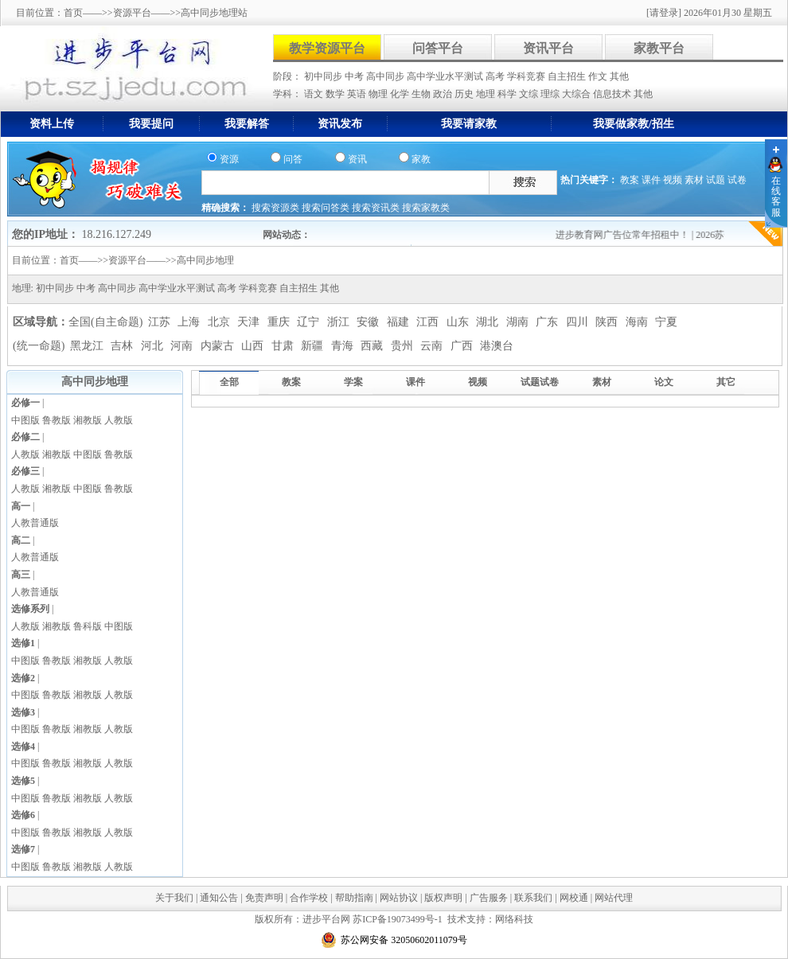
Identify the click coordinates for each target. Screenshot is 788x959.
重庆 (280, 322)
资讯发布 (340, 124)
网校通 (574, 897)
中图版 (25, 420)
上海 (190, 322)
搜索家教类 (426, 207)
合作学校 (309, 897)
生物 (422, 93)
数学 (336, 93)
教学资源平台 (327, 48)
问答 (292, 159)
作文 (599, 76)
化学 (401, 93)
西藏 (373, 346)
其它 (725, 382)
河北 (153, 346)
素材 (694, 179)
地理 (486, 93)
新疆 (313, 346)
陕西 (608, 322)
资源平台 (132, 12)
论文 (663, 382)
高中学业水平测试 (446, 76)
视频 (672, 179)
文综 (529, 93)
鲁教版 (56, 420)
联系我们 (533, 897)
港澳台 (496, 346)
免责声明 (264, 897)
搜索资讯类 (377, 207)
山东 (459, 322)
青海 (344, 346)
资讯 (357, 159)
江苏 (161, 322)
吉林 (123, 346)
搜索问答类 (327, 207)
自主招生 (568, 76)
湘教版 (87, 420)
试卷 (737, 179)
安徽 (369, 322)
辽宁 (309, 322)
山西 (254, 346)
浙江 (340, 322)
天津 (250, 322)
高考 (496, 76)
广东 (548, 322)
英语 (358, 93)
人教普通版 (35, 522)
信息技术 (613, 93)
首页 (73, 12)
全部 (229, 382)
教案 (629, 179)
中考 (355, 76)
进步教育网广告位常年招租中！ (629, 234)
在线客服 (776, 196)
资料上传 (51, 124)
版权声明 (443, 897)
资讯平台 (548, 48)
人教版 (118, 420)
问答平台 (437, 48)
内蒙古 (219, 346)
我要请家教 (469, 124)
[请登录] (663, 12)
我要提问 (151, 124)
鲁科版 (87, 626)
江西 (429, 322)
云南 (433, 346)
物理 (379, 93)
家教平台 (659, 48)
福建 (399, 322)
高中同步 (386, 76)
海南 (638, 322)
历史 (465, 93)
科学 (508, 93)
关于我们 (174, 897)
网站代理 (614, 897)
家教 (421, 159)
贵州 (403, 346)
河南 (183, 346)
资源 (229, 159)
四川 (578, 322)
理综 (551, 93)
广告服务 (489, 897)
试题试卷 (540, 382)
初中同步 (324, 76)
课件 (651, 179)
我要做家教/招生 (633, 124)
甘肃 (284, 346)
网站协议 (399, 897)
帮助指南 (354, 897)
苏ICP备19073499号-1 (398, 919)
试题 (715, 179)
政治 (443, 93)
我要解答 (246, 124)
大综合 (577, 93)
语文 (315, 93)
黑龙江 (88, 346)
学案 (353, 382)
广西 (463, 346)
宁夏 (666, 322)
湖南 (519, 322)
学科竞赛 (527, 76)
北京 (220, 322)
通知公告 (219, 897)
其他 (619, 76)
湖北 (488, 322)
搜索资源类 (277, 207)
